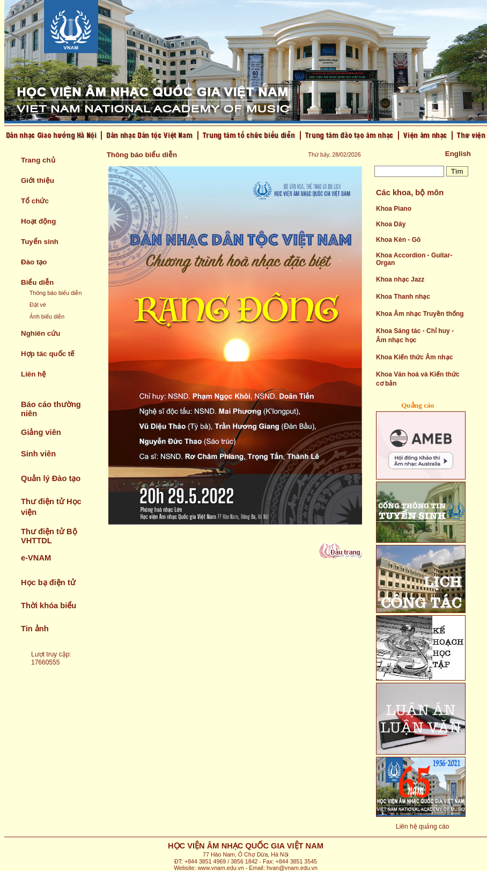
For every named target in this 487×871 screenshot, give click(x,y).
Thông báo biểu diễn (55, 293)
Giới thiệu (37, 180)
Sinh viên (38, 453)
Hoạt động (38, 221)
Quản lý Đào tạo (50, 478)
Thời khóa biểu (48, 605)
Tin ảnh (35, 628)
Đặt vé (37, 304)
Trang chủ (38, 160)
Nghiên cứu (40, 333)
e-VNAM (36, 557)
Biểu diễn (37, 282)
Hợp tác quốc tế (48, 354)
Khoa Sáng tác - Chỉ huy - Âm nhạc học (415, 335)
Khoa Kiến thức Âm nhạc (414, 357)
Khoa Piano (393, 208)
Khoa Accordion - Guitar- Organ (414, 259)
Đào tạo (34, 262)
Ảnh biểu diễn (46, 316)
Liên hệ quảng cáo (422, 826)
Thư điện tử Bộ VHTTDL (49, 536)
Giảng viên (41, 432)
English (458, 154)
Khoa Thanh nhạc (403, 296)
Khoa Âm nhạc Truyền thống (420, 314)
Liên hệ (33, 374)
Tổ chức (35, 201)
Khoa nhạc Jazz (400, 279)
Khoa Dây (390, 224)
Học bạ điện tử (48, 582)
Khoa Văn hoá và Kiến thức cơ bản (418, 379)
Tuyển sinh (39, 242)
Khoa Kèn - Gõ (398, 239)
